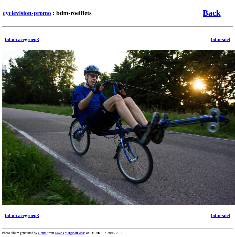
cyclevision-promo (27, 13)
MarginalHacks (75, 233)
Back (212, 13)
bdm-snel (220, 39)
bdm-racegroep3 (22, 39)
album (42, 233)
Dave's (59, 233)
